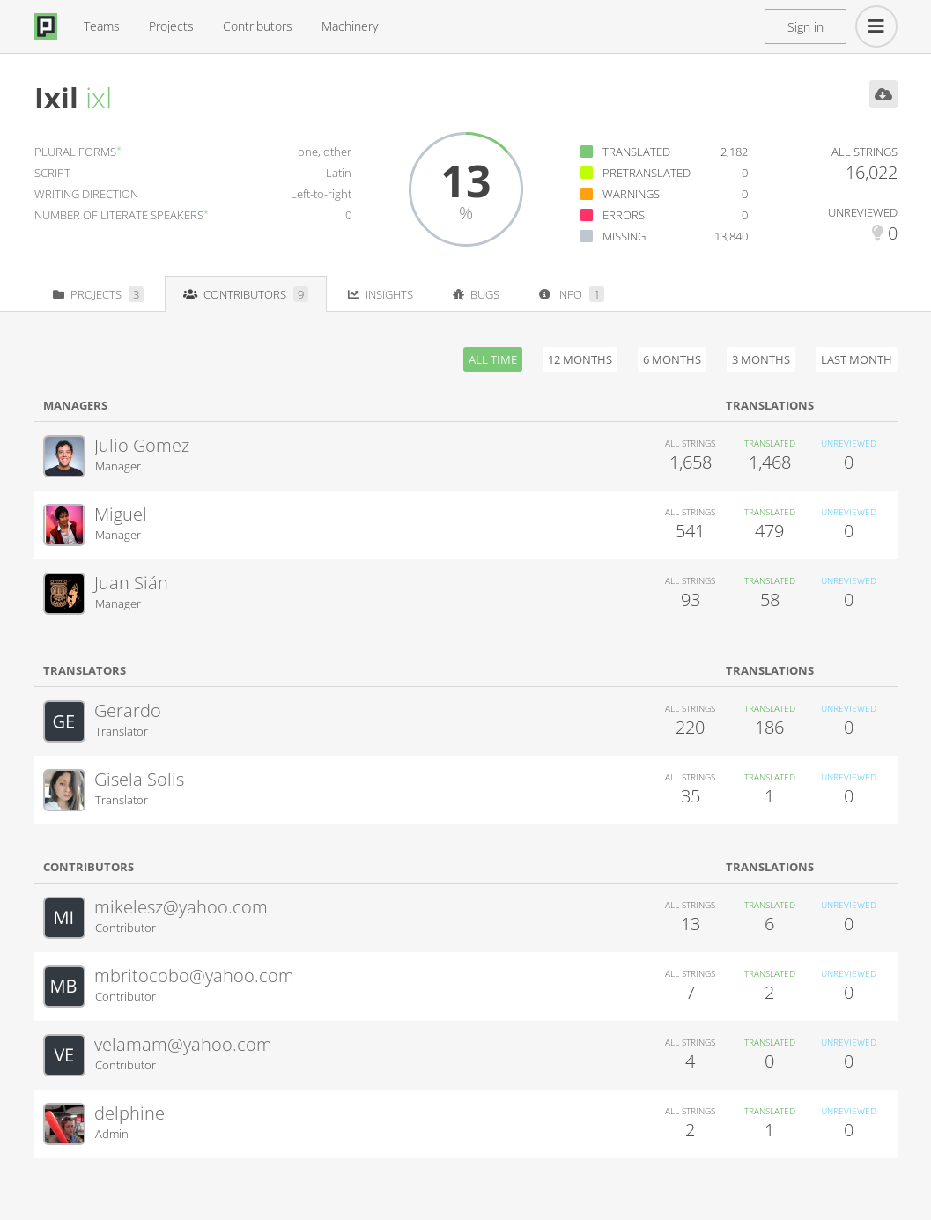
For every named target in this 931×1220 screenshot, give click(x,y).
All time (493, 359)
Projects (171, 26)
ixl (98, 97)
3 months (761, 359)
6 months (672, 359)
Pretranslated (646, 173)
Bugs (476, 294)
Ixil (56, 97)
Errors (623, 215)
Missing (624, 236)
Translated (636, 151)
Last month (856, 359)
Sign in (805, 26)
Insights (380, 294)
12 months (580, 359)
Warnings (631, 194)
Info (571, 294)
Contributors (257, 26)
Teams (102, 26)
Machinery (349, 26)
